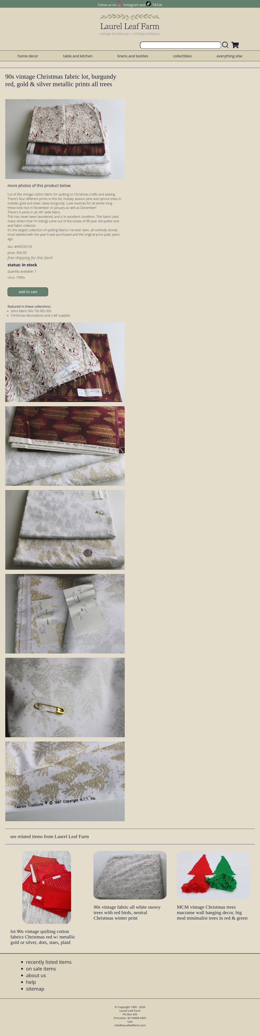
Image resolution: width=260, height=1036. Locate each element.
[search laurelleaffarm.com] (226, 45)
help (31, 982)
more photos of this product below (39, 185)
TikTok (157, 5)
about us (36, 975)
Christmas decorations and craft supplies (40, 315)
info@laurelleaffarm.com (130, 1025)
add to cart (28, 292)
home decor (28, 56)
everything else (229, 56)
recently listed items (49, 962)
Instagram (131, 5)
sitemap (35, 988)
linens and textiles (132, 56)
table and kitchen (78, 56)
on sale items (41, 968)
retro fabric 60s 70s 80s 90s (31, 311)
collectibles (182, 56)
